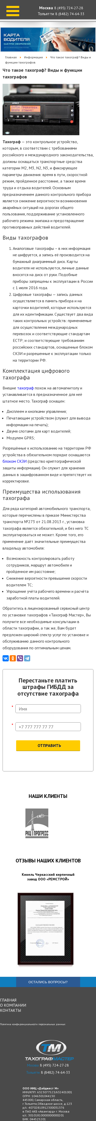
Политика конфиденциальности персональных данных (32, 1024)
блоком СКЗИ (15, 461)
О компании (13, 1005)
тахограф (25, 387)
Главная (8, 999)
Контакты (10, 1010)
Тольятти (46, 13)
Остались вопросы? (48, 982)
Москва (46, 7)
